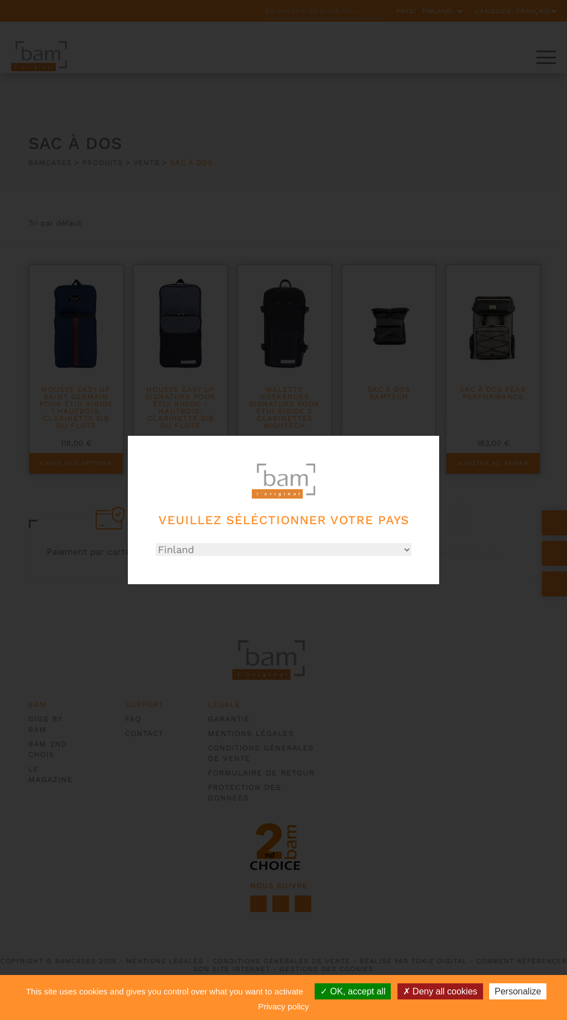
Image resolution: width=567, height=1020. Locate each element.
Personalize (518, 991)
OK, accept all (352, 991)
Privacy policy (283, 1006)
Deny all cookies (440, 991)
